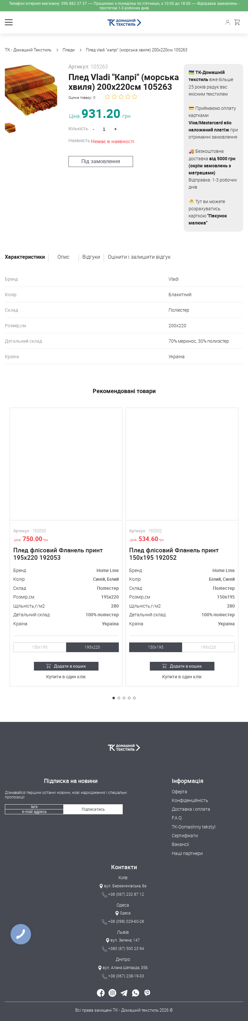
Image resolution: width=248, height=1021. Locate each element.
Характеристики (25, 257)
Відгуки (91, 257)
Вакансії (180, 844)
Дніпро (123, 959)
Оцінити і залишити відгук (139, 257)
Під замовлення (97, 161)
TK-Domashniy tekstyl (193, 826)
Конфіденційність (190, 800)
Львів (123, 932)
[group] (29, 88)
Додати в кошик (66, 666)
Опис (63, 257)
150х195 (39, 647)
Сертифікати (185, 835)
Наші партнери (187, 853)
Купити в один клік (66, 677)
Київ (123, 877)
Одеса (123, 905)
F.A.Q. (177, 817)
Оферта (179, 791)
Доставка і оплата (191, 809)
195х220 (92, 647)
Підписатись (93, 809)
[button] (113, 698)
